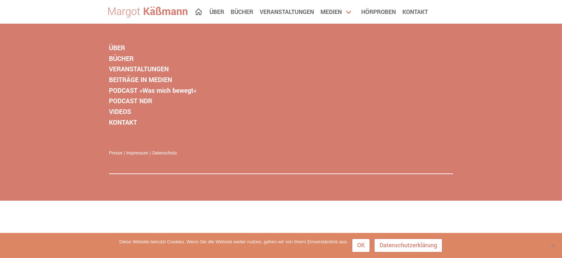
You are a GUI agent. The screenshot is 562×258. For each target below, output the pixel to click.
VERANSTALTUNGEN (139, 69)
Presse (116, 153)
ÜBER (117, 48)
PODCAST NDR (130, 101)
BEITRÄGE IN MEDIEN (140, 80)
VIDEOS (120, 111)
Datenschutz (164, 153)
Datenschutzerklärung (408, 245)
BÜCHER (121, 58)
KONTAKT (123, 122)
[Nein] (553, 245)
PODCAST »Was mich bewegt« (152, 90)
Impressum (137, 153)
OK (361, 245)
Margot (148, 11)
